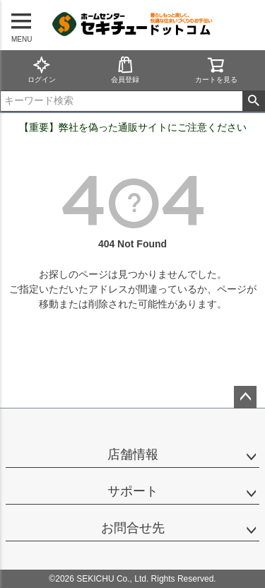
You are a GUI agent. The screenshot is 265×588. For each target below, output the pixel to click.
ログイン (42, 69)
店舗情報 (132, 454)
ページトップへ (245, 397)
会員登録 (125, 69)
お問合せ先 (133, 528)
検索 (253, 101)
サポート (132, 491)
